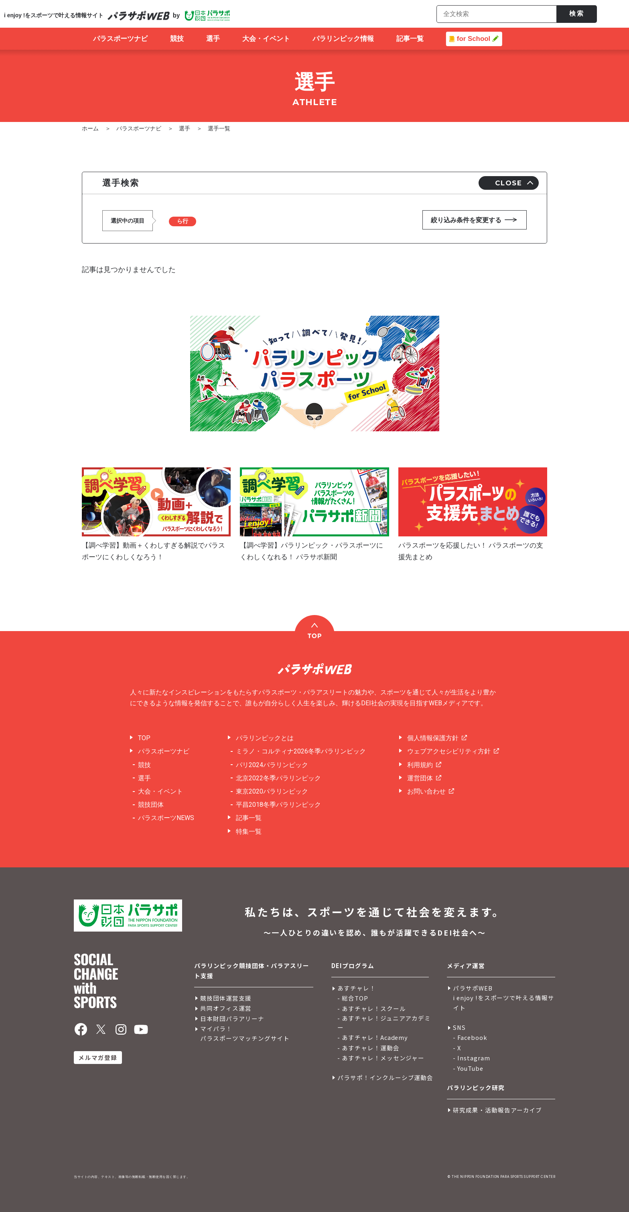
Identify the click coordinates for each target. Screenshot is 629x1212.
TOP (144, 738)
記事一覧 (249, 818)
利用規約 (420, 765)
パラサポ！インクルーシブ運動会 (385, 1077)
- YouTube (468, 1068)
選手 (184, 128)
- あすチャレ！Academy (372, 1037)
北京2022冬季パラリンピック (278, 778)
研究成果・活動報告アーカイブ (497, 1110)
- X (457, 1047)
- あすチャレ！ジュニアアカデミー (384, 1022)
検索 (576, 13)
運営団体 (420, 778)
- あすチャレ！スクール (371, 1008)
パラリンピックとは (265, 738)
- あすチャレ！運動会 (368, 1047)
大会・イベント (160, 791)
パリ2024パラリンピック (272, 765)
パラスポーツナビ (138, 128)
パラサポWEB (473, 988)
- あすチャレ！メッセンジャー (380, 1058)
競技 (144, 765)
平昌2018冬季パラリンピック (278, 804)
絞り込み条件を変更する (466, 220)
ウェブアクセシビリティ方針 (449, 751)
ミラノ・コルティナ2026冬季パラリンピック (301, 751)
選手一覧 (219, 128)
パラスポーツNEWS (166, 818)
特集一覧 (249, 831)
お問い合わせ (426, 791)
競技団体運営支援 (226, 998)
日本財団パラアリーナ (232, 1018)
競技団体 (151, 804)
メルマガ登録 (97, 1057)
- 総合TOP (352, 998)
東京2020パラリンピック (272, 791)
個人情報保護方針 (433, 738)
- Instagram (471, 1058)
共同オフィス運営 (226, 1008)
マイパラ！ (216, 1028)
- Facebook (470, 1037)
